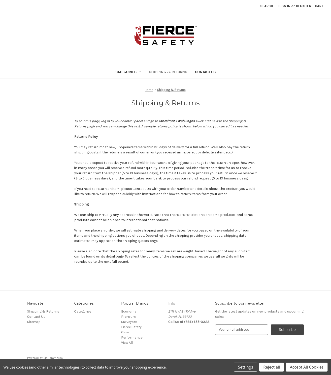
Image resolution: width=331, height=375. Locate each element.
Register (303, 6)
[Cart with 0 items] (319, 6)
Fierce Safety (131, 327)
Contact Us (205, 72)
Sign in (284, 6)
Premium (128, 317)
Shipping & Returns (168, 72)
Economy (128, 311)
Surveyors (129, 322)
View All (127, 343)
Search (266, 6)
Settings (245, 367)
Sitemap (33, 322)
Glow (125, 332)
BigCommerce (53, 358)
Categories (128, 72)
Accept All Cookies (307, 367)
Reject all (271, 367)
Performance (131, 337)
